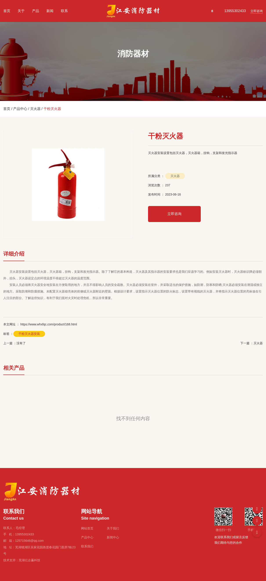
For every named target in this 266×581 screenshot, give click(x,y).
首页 (6, 11)
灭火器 (35, 109)
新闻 (49, 11)
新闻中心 (113, 537)
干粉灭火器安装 (29, 333)
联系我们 (87, 546)
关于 (21, 11)
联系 (64, 11)
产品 (35, 11)
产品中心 (20, 109)
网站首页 (87, 528)
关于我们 (113, 528)
